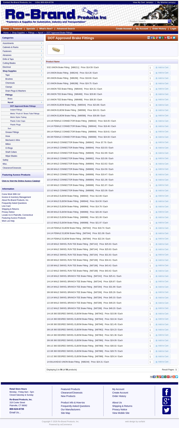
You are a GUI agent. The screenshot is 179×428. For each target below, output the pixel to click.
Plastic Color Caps (17, 121)
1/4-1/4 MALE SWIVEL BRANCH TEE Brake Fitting (69, 281)
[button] (162, 67)
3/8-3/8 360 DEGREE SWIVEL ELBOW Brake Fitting (70, 340)
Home (6, 28)
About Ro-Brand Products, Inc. (15, 200)
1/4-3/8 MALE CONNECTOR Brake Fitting (65, 153)
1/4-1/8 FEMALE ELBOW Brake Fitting (64, 228)
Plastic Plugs (15, 125)
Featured (17, 28)
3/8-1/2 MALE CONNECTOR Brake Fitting (65, 174)
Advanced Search (66, 28)
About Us (117, 402)
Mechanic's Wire (12, 140)
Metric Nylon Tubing (18, 117)
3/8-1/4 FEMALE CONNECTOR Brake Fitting (67, 132)
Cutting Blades (9, 63)
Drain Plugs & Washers (15, 91)
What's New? (46, 28)
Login (173, 28)
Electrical (7, 67)
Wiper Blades (11, 156)
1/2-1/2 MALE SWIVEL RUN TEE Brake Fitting (67, 271)
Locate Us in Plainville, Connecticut (17, 215)
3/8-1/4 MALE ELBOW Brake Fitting (63, 206)
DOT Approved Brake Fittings (59, 33)
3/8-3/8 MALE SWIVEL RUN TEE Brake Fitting (67, 260)
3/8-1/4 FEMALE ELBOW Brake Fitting (64, 239)
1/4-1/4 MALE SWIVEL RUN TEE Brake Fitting (67, 249)
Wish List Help (8, 221)
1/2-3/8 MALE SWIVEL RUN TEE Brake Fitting (67, 265)
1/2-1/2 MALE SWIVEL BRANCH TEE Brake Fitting (69, 308)
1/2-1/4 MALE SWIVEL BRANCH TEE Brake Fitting (69, 297)
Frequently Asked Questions (14, 203)
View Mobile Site (120, 413)
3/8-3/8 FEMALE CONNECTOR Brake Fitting (67, 137)
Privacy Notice (8, 212)
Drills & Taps (8, 59)
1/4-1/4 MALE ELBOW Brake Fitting (63, 201)
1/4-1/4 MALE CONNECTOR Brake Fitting (65, 148)
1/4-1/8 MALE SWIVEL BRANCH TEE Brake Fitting (69, 276)
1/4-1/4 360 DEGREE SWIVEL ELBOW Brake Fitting (70, 319)
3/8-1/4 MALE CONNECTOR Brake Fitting (65, 164)
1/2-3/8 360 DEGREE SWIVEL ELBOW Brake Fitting (70, 351)
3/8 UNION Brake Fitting (57, 78)
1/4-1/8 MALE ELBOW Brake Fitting (63, 196)
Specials (30, 28)
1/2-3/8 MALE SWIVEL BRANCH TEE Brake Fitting (69, 303)
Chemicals (10, 83)
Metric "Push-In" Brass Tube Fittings (24, 114)
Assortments (8, 43)
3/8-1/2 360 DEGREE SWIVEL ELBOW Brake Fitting (70, 346)
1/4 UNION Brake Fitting (57, 73)
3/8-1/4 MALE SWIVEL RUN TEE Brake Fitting (67, 255)
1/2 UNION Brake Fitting (57, 83)
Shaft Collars (11, 152)
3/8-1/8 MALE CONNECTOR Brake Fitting (65, 158)
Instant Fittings (16, 110)
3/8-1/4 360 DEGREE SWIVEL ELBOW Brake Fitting (70, 335)
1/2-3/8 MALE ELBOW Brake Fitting (63, 217)
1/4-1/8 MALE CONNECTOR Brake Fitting (65, 142)
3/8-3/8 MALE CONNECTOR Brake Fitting (65, 169)
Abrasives (7, 55)
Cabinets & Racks (10, 47)
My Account (142, 28)
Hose (7, 136)
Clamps (8, 87)
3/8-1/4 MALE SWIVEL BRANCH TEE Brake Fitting (69, 287)
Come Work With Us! (11, 194)
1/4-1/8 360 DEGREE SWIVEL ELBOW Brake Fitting (70, 313)
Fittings (31, 33)
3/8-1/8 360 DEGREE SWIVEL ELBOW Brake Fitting (70, 330)
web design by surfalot (135, 421)
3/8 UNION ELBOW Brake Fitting (61, 110)
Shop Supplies (18, 33)
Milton (8, 144)
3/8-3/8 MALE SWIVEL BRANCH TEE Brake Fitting (69, 292)
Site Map (65, 413)
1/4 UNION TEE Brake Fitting (60, 89)
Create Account (124, 28)
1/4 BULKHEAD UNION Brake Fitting (63, 362)
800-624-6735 (47, 2)
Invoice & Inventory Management (16, 197)
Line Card (6, 206)
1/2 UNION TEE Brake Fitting (60, 99)
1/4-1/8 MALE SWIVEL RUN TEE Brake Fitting (67, 244)
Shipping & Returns (10, 209)
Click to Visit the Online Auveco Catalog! (21, 181)
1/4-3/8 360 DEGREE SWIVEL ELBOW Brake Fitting (70, 324)
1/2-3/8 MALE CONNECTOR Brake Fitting (65, 185)
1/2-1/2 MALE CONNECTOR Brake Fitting (65, 190)
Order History (159, 28)
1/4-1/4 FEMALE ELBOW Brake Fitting (64, 233)
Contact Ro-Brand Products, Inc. (18, 2)
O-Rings (9, 148)
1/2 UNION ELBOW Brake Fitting (61, 116)
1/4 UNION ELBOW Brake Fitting (61, 105)
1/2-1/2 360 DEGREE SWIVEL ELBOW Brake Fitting (70, 356)
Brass (10, 99)
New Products (68, 396)
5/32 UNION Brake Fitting (58, 67)
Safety (5, 160)
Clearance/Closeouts (12, 168)
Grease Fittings (12, 132)
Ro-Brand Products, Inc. (68, 421)
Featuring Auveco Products (14, 218)
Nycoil (40, 33)
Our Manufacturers (70, 409)
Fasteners (7, 51)
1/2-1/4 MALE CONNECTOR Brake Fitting (65, 180)
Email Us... (15, 412)
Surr (9, 128)
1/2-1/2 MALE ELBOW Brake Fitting (63, 223)
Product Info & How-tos (73, 402)
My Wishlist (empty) (166, 2)
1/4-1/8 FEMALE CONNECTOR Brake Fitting (67, 121)
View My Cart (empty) (143, 2)
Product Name (53, 61)
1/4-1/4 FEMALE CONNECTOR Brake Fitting (67, 126)
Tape (7, 75)
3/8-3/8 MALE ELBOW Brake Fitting (63, 212)
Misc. (5, 164)
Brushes (9, 79)
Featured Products (70, 389)
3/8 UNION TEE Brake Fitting (60, 94)
